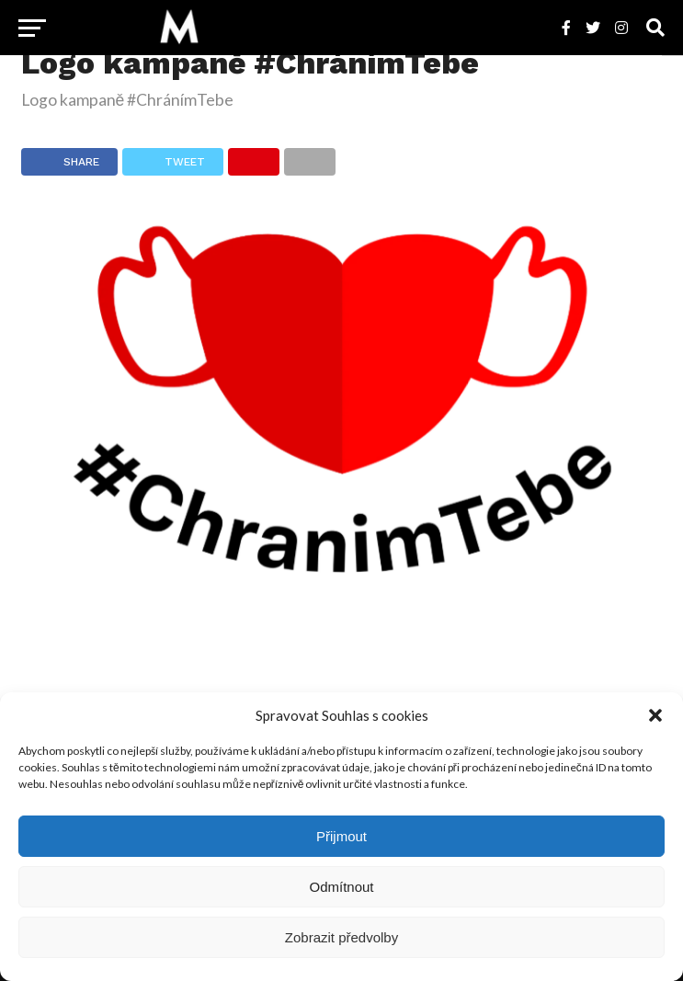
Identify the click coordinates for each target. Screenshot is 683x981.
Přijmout (341, 836)
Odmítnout (341, 887)
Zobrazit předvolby (341, 937)
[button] (655, 715)
